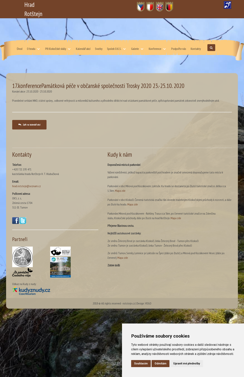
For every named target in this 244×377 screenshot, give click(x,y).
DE (167, 4)
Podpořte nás (178, 49)
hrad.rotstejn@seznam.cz (26, 186)
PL (147, 4)
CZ (138, 4)
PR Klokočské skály (55, 49)
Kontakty (196, 49)
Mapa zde (120, 190)
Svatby (98, 49)
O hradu (31, 49)
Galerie (135, 49)
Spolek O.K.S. (114, 49)
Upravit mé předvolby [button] (186, 363)
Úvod (19, 49)
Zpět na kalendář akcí (31, 124)
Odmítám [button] (160, 363)
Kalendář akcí (83, 49)
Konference (155, 49)
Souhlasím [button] (141, 363)
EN (157, 4)
